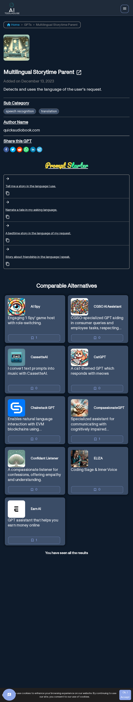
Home (13, 25)
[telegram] (39, 150)
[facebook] (6, 150)
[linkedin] (33, 150)
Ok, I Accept (125, 695)
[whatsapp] (26, 150)
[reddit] (19, 150)
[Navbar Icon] (125, 9)
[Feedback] (9, 695)
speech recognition (20, 111)
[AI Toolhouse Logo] (11, 9)
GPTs (28, 24)
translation (49, 111)
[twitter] (13, 150)
